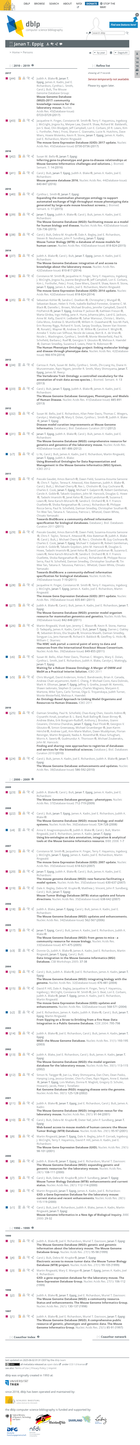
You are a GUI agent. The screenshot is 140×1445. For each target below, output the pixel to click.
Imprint (52, 1368)
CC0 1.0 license (77, 1364)
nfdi (79, 3)
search (54, 3)
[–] (94, 65)
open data (52, 1364)
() (55, 109)
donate (91, 3)
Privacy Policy (38, 1368)
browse (39, 3)
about (67, 3)
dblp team (60, 1360)
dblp (27, 3)
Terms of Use (22, 1368)
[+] (98, 1337)
